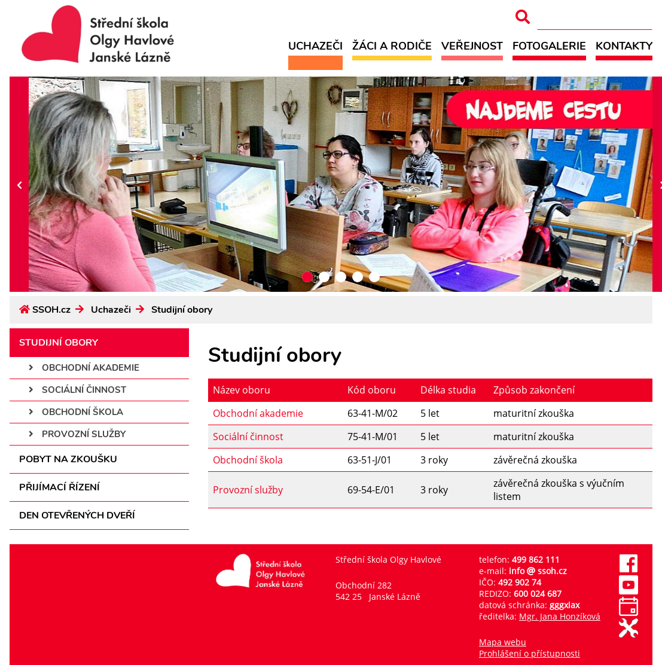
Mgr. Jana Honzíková (559, 616)
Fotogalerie (549, 45)
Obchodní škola (76, 412)
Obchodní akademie (84, 368)
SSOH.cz (51, 309)
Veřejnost (472, 45)
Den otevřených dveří (77, 515)
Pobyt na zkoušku (68, 459)
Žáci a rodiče (392, 45)
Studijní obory (181, 309)
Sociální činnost (77, 390)
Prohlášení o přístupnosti (529, 653)
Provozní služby (77, 434)
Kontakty (624, 45)
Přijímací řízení (59, 487)
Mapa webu (502, 642)
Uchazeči (315, 45)
